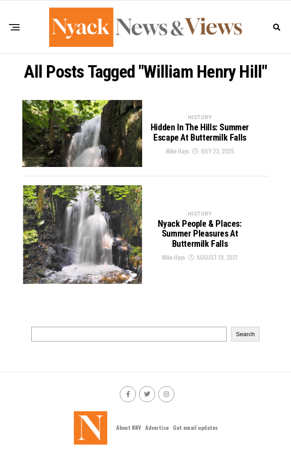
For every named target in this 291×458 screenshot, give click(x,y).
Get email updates (195, 427)
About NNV (128, 427)
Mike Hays (177, 150)
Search (245, 334)
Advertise (157, 427)
